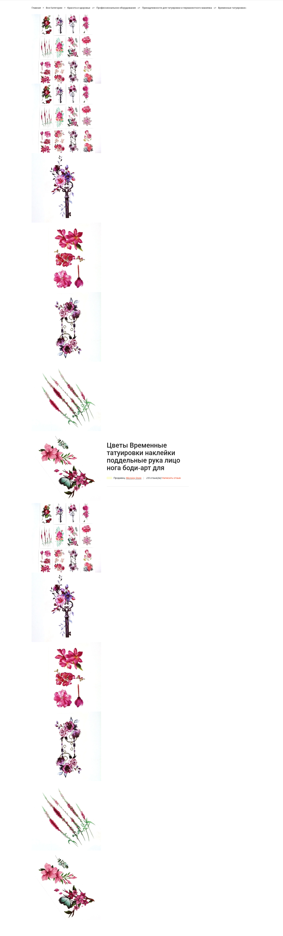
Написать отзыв (171, 478)
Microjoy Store (134, 478)
